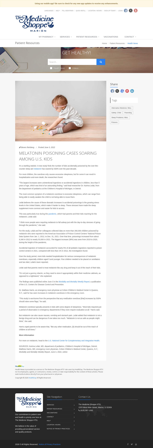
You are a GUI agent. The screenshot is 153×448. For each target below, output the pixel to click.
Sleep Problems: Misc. (119, 117)
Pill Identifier (67, 10)
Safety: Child (116, 113)
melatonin (38, 169)
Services (65, 37)
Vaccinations (111, 37)
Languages (49, 10)
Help (58, 10)
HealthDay (32, 378)
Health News (57, 68)
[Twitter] (132, 444)
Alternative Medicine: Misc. (121, 108)
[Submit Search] (100, 62)
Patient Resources (86, 37)
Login (120, 10)
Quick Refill (81, 10)
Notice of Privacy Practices (58, 429)
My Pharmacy (46, 37)
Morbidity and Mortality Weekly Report (74, 282)
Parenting (128, 113)
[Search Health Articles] (72, 62)
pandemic (52, 214)
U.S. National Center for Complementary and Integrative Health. (74, 341)
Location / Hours (95, 10)
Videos (73, 68)
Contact (129, 37)
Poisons (114, 122)
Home (104, 43)
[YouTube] (136, 444)
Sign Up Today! (110, 10)
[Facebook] (127, 444)
